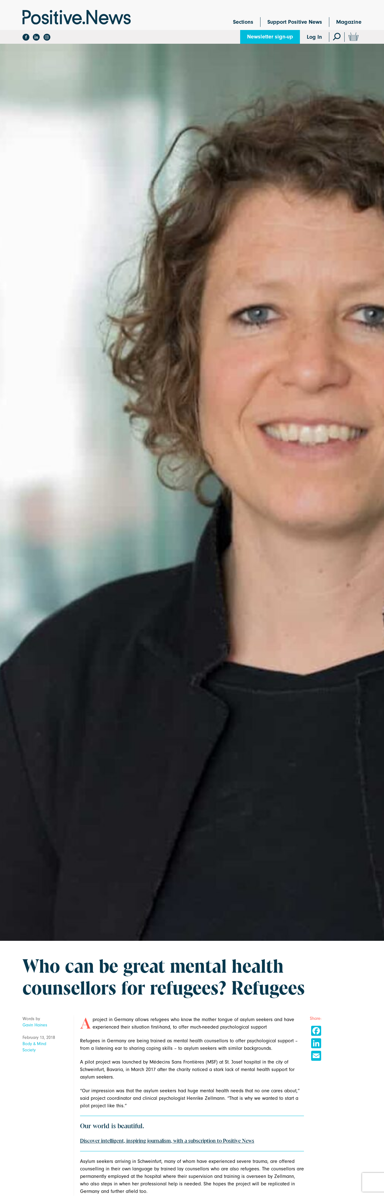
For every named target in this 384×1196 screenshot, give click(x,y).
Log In (314, 37)
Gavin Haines (35, 1025)
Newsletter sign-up (270, 36)
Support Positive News (294, 22)
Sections (243, 22)
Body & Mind (34, 1043)
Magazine (348, 22)
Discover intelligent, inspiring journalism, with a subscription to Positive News (167, 1141)
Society (29, 1050)
